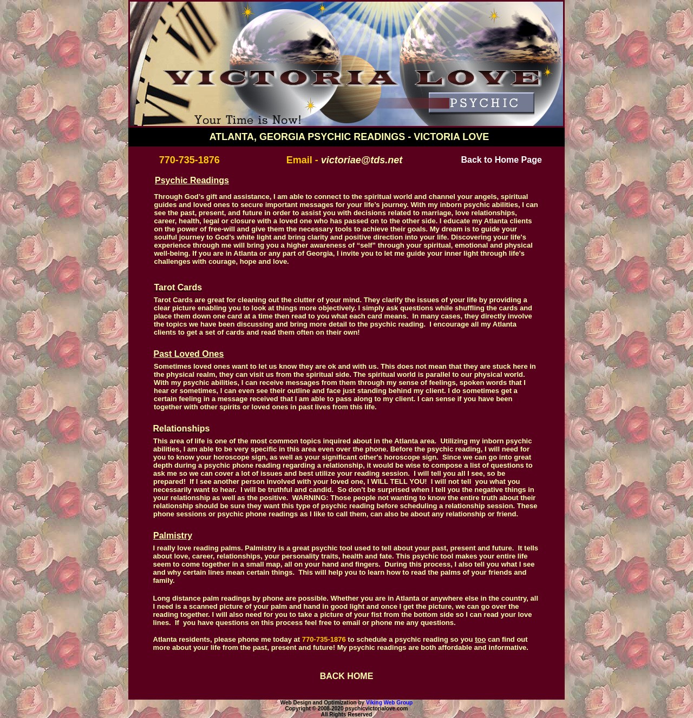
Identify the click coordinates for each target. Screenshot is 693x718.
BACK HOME (347, 676)
